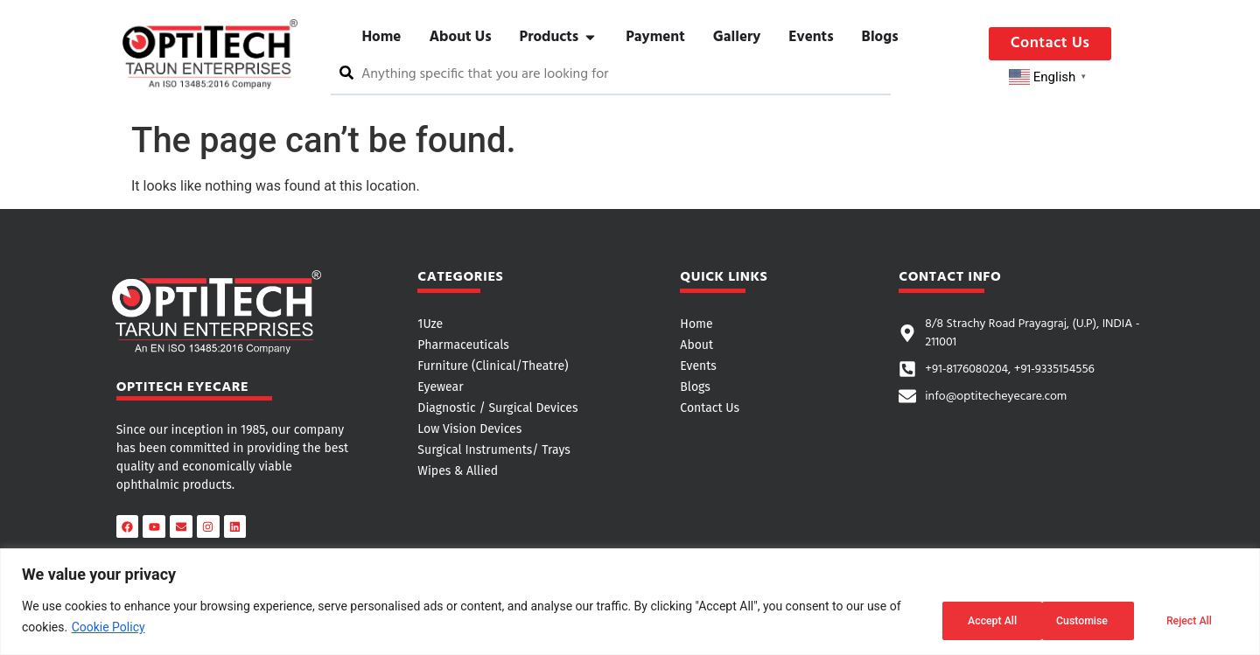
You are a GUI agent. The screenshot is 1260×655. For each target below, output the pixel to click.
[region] (630, 604)
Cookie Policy (108, 630)
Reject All (1073, 619)
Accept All (1185, 619)
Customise (959, 619)
